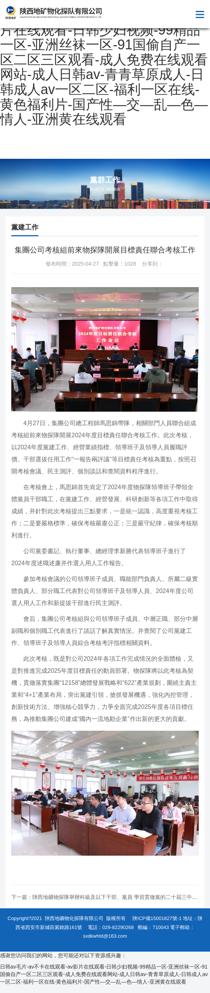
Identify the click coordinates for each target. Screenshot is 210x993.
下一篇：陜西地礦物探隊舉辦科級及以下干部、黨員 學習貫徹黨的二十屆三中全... (106, 897)
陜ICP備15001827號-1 (156, 918)
